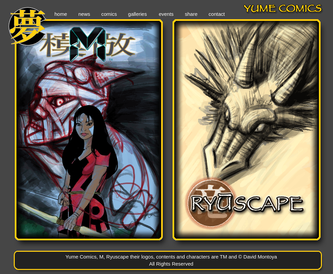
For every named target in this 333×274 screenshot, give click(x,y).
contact (216, 14)
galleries (137, 14)
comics (109, 14)
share (191, 14)
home (60, 14)
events (166, 14)
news (84, 14)
